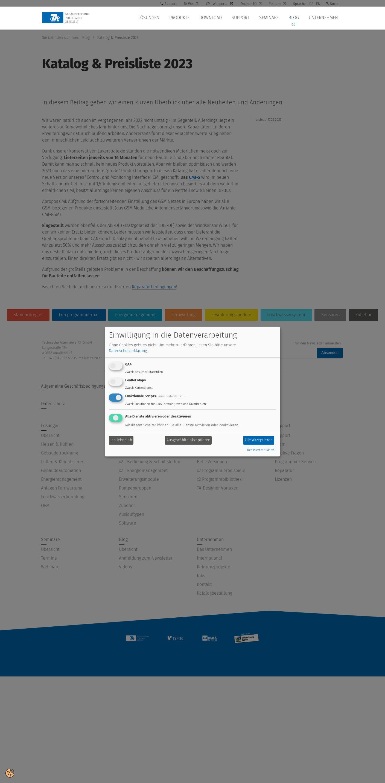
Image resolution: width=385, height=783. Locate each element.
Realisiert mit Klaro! (260, 450)
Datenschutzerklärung (128, 351)
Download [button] (215, 18)
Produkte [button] (185, 18)
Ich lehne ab (121, 440)
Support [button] (244, 18)
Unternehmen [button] (324, 18)
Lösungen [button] (156, 18)
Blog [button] (295, 18)
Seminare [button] (271, 18)
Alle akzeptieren (258, 440)
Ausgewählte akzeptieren (188, 440)
